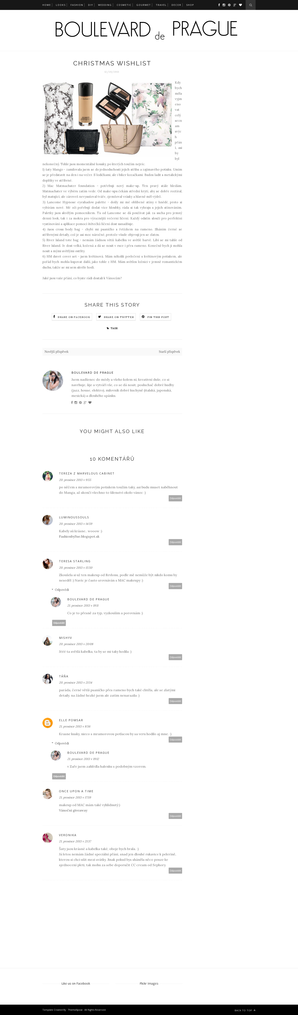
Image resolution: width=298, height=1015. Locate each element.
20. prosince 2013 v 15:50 (75, 568)
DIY (90, 4)
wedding (105, 4)
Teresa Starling (75, 561)
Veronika (68, 835)
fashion (77, 4)
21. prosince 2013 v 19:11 (82, 605)
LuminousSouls (74, 517)
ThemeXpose (75, 1009)
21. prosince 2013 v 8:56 (74, 726)
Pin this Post (158, 317)
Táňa (63, 676)
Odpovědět (175, 498)
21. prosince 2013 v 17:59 (75, 797)
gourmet (143, 4)
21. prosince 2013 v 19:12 (83, 759)
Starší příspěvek (169, 351)
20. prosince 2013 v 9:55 (75, 480)
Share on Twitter (119, 317)
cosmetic (124, 4)
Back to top (245, 1010)
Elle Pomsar (71, 720)
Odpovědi (62, 590)
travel (161, 4)
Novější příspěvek (56, 351)
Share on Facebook (74, 317)
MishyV (65, 638)
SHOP (190, 4)
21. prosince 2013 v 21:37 (75, 841)
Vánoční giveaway (73, 810)
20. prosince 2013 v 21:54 (75, 682)
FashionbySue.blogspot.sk (79, 536)
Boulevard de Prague (92, 372)
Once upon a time (76, 791)
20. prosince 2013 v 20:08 (76, 644)
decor (176, 4)
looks (61, 4)
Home (46, 4)
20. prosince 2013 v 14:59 (75, 524)
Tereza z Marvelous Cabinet (87, 473)
